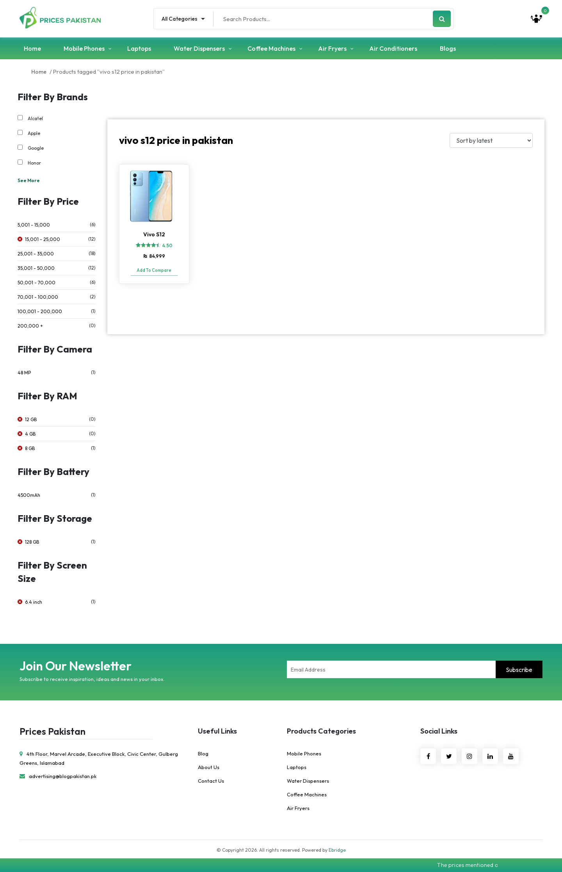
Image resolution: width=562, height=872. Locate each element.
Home (32, 48)
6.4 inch (33, 602)
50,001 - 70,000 (36, 282)
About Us (208, 767)
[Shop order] (491, 140)
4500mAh (29, 495)
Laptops (139, 48)
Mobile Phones (84, 48)
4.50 (167, 245)
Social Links (438, 731)
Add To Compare (154, 270)
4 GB (30, 434)
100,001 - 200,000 (40, 311)
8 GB (30, 448)
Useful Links (217, 731)
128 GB (32, 542)
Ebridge (337, 850)
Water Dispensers (199, 48)
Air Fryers (332, 48)
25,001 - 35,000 (36, 254)
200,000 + (30, 326)
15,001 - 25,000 (42, 239)
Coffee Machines (271, 48)
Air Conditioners (393, 48)
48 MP (24, 373)
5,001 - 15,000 (34, 225)
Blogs (448, 48)
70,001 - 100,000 (38, 297)
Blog (203, 753)
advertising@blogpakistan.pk (58, 776)
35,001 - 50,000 (36, 268)
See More (29, 180)
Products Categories (321, 731)
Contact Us (211, 781)
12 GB (31, 419)
